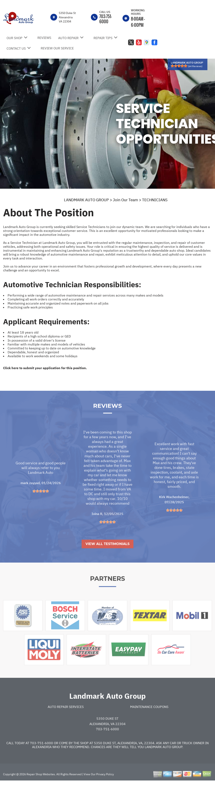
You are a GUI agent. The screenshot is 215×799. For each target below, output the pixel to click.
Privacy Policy (105, 786)
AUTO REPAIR (68, 38)
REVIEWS (44, 38)
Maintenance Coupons (149, 718)
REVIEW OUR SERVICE (57, 48)
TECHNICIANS (155, 199)
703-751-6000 (105, 18)
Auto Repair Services (66, 718)
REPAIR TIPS (103, 38)
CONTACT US (16, 48)
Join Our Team (125, 199)
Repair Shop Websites (40, 786)
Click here (10, 368)
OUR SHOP (14, 38)
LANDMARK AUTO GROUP (86, 199)
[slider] (179, 65)
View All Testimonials (107, 555)
